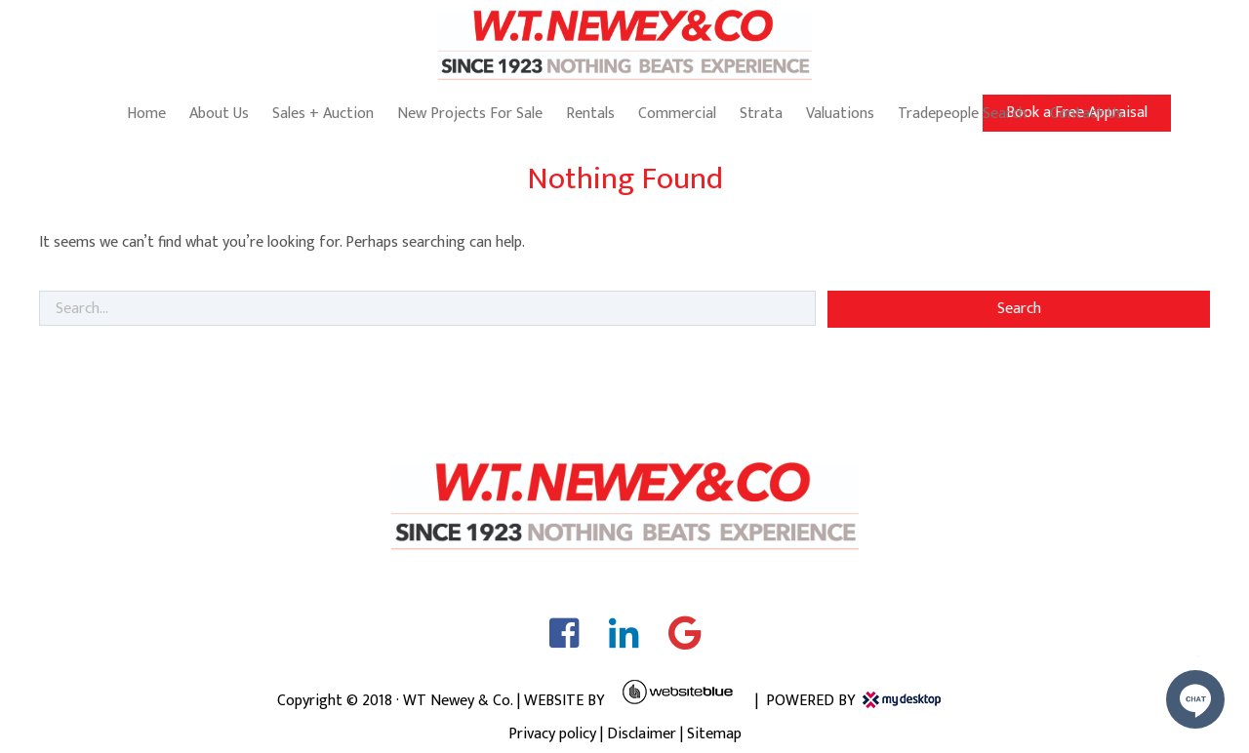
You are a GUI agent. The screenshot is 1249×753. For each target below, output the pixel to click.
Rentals (590, 113)
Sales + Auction (323, 113)
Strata (761, 113)
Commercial (677, 113)
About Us (219, 113)
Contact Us (1086, 113)
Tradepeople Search (962, 113)
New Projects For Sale (470, 113)
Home (146, 113)
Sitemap (714, 734)
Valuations (840, 113)
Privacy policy (552, 734)
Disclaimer (641, 734)
